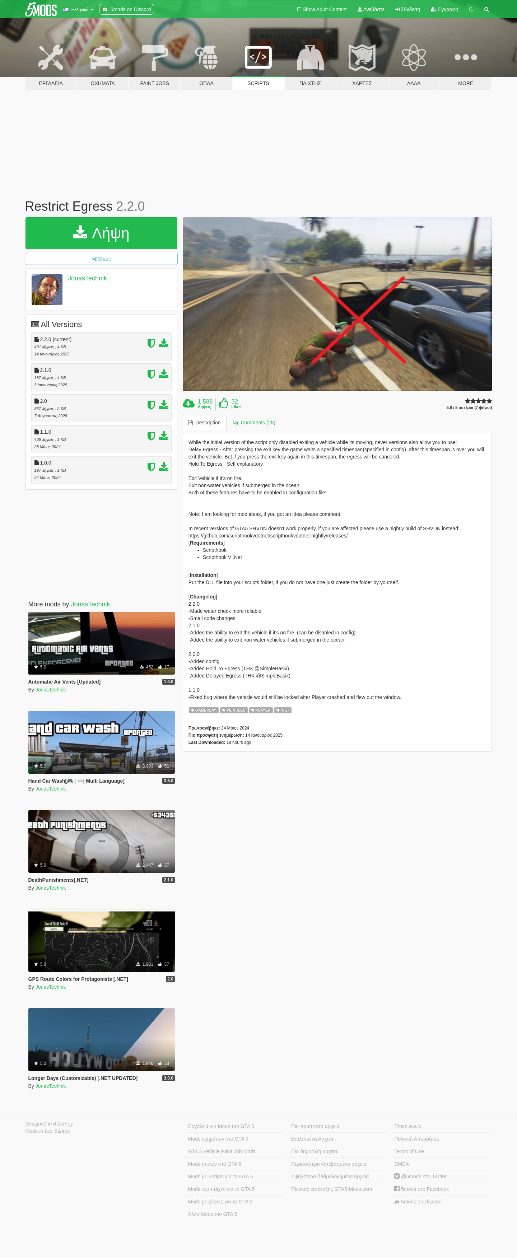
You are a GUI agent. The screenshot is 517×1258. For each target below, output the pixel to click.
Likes (237, 407)
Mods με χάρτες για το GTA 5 (220, 1202)
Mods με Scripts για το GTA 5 (220, 1176)
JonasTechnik (87, 278)
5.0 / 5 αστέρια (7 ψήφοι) (469, 408)
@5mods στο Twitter (420, 1176)
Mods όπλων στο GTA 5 (214, 1164)
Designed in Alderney (49, 1124)
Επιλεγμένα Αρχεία (312, 1139)
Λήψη (101, 233)
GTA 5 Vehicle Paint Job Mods (222, 1151)
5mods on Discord (418, 1202)
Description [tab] (204, 422)
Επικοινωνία (407, 1126)
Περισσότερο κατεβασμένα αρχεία (328, 1164)
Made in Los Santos (47, 1131)
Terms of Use (409, 1151)
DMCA (401, 1164)
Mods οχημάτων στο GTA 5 (218, 1139)
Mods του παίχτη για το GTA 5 (221, 1189)
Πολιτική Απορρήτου (416, 1139)
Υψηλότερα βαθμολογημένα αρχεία (330, 1176)
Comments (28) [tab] (254, 422)
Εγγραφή (444, 9)
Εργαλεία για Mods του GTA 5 (221, 1126)
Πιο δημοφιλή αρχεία (314, 1151)
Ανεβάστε (371, 9)
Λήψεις (204, 407)
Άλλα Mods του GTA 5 (212, 1214)
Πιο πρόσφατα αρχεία (315, 1126)
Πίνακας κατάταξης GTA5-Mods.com (331, 1189)
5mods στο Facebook (421, 1189)
